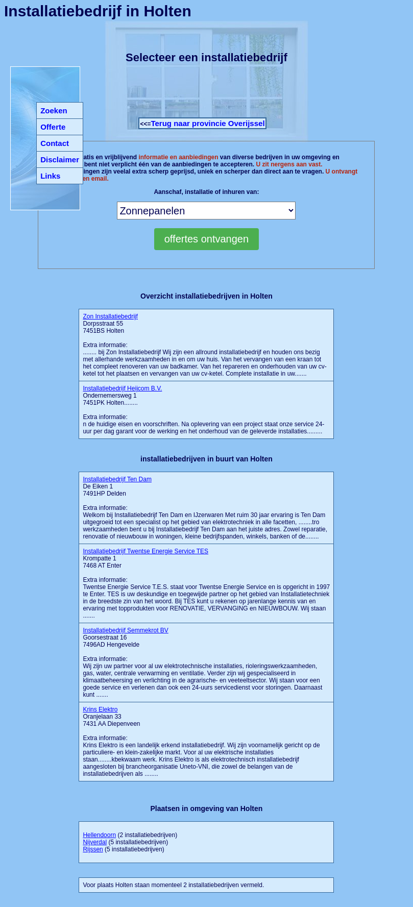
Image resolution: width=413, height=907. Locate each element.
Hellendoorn (99, 835)
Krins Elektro (100, 709)
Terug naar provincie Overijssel (207, 123)
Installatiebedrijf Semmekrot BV (125, 630)
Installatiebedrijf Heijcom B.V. (122, 388)
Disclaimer (59, 159)
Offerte (52, 126)
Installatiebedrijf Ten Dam (117, 479)
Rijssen (93, 849)
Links (50, 175)
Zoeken (53, 110)
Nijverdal (95, 842)
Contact (54, 143)
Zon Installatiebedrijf (110, 316)
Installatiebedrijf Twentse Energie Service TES (145, 551)
